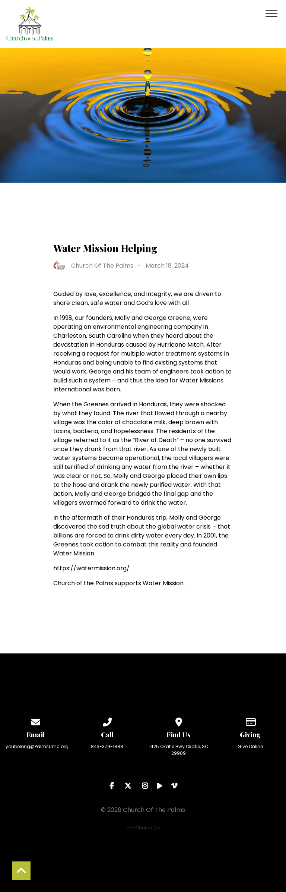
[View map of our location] (178, 721)
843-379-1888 (107, 746)
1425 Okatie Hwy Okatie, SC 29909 (179, 749)
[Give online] (250, 721)
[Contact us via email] (35, 721)
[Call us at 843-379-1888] (107, 721)
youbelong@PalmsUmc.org (37, 746)
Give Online (250, 746)
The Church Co (143, 828)
